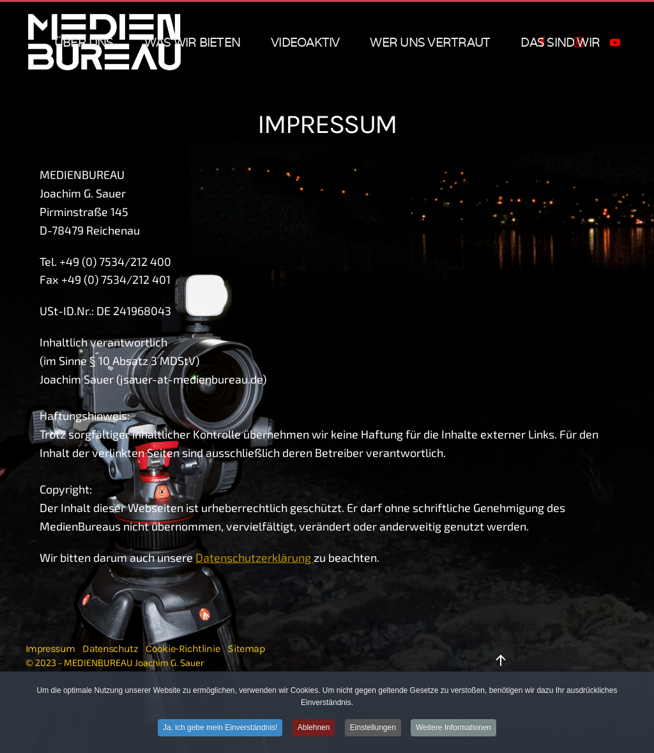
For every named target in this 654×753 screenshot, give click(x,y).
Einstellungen (373, 728)
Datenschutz (110, 648)
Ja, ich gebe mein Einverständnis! (220, 728)
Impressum (50, 648)
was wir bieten (192, 42)
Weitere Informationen (453, 728)
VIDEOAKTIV (305, 42)
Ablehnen (314, 728)
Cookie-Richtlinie (183, 648)
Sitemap (245, 648)
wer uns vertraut (430, 42)
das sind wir (560, 42)
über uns (84, 42)
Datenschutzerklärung (254, 557)
